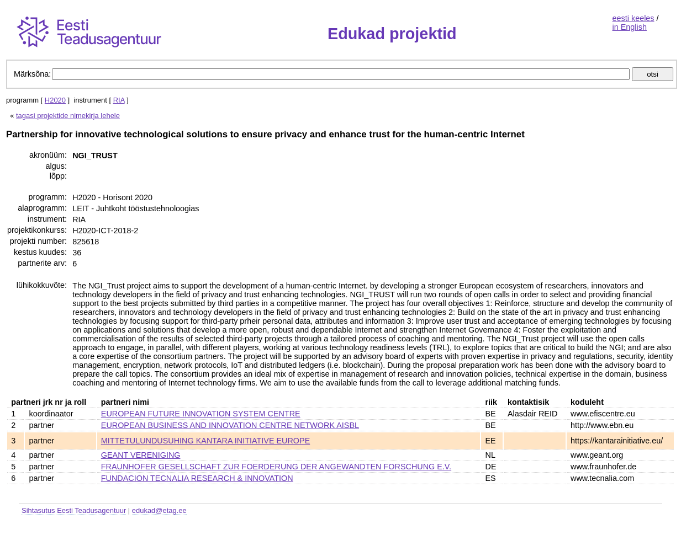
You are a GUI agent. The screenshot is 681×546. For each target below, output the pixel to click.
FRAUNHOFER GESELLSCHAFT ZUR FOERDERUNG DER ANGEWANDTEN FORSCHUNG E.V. (276, 466)
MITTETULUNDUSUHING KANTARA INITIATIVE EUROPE (205, 440)
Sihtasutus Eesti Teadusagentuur (74, 510)
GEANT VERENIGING (141, 455)
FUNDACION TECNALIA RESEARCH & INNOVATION (197, 478)
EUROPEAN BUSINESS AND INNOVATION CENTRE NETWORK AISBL (230, 425)
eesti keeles (633, 18)
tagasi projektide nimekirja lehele (68, 115)
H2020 (55, 100)
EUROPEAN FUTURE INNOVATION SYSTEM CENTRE (200, 413)
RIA (119, 100)
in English (630, 27)
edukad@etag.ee (159, 510)
